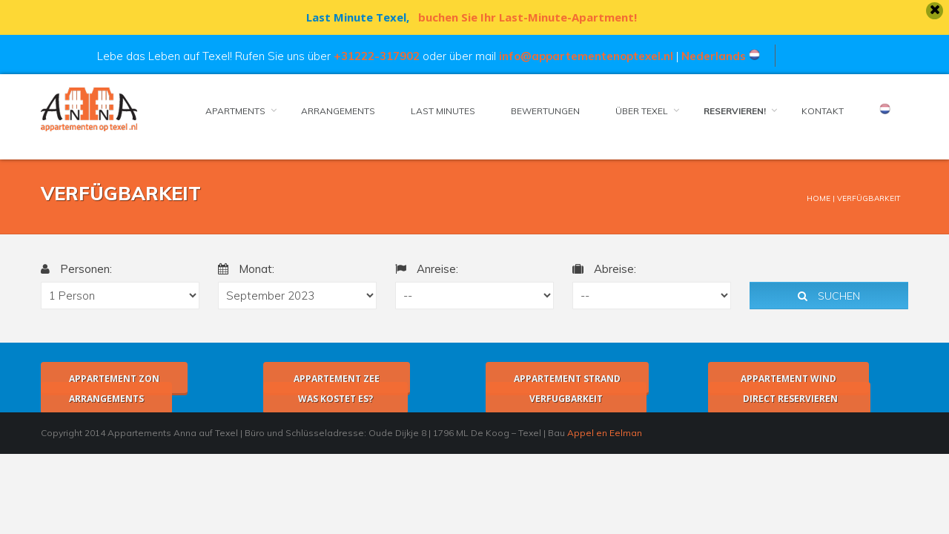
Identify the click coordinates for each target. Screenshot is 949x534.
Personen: (70, 269)
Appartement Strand (561, 378)
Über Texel (635, 110)
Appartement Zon (108, 378)
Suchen (823, 296)
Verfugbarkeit (560, 398)
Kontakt (817, 110)
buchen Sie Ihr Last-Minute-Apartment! (521, 17)
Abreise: (598, 269)
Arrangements (332, 110)
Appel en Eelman (598, 432)
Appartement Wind (782, 378)
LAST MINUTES (437, 110)
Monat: (240, 269)
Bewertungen (539, 110)
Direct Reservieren (783, 398)
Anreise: (420, 269)
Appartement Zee (330, 378)
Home (812, 198)
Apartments (229, 110)
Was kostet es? (329, 398)
